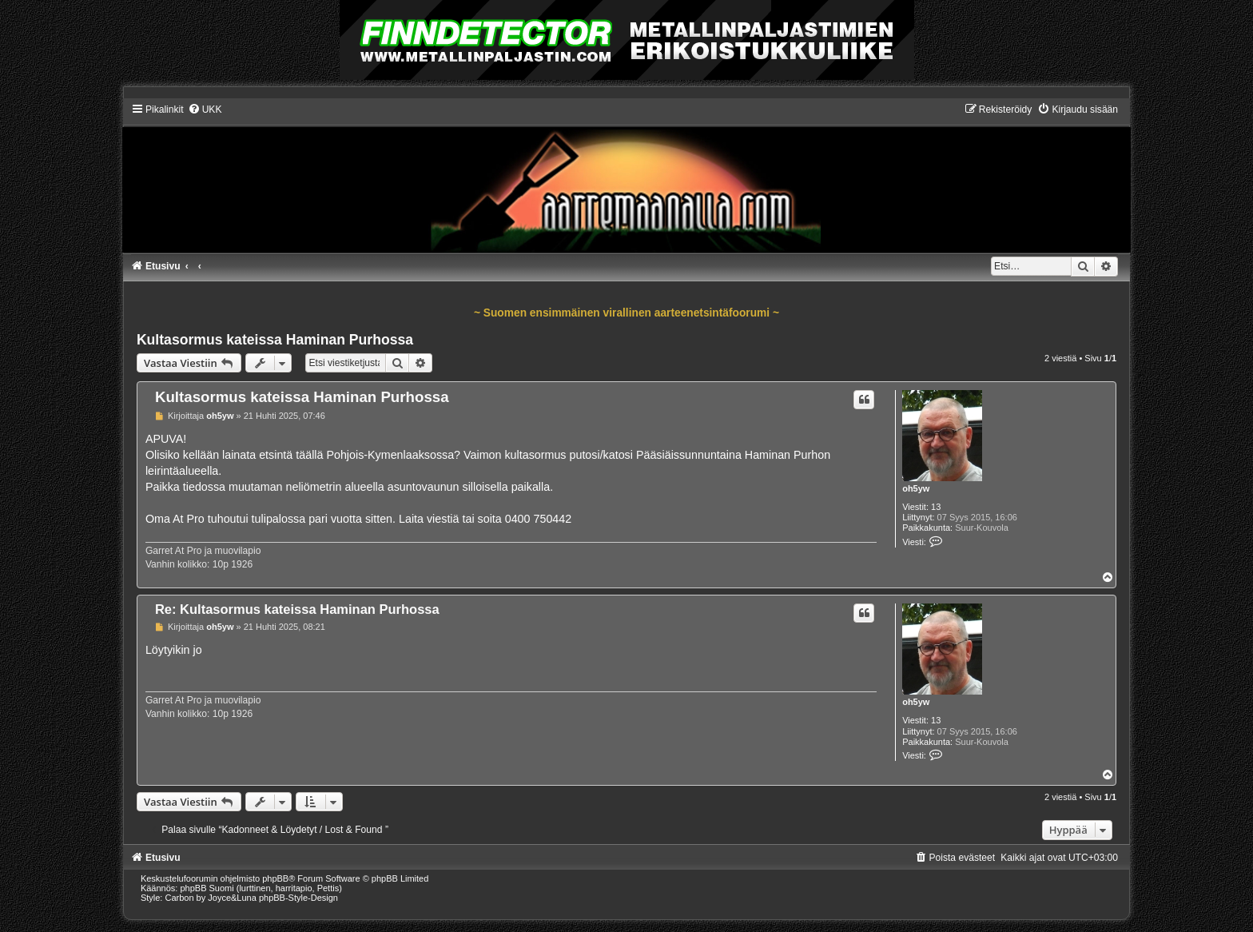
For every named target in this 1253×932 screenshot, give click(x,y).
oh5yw (915, 488)
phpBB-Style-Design (298, 897)
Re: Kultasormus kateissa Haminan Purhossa (297, 609)
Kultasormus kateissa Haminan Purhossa (275, 340)
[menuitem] (205, 109)
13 (936, 507)
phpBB (275, 878)
